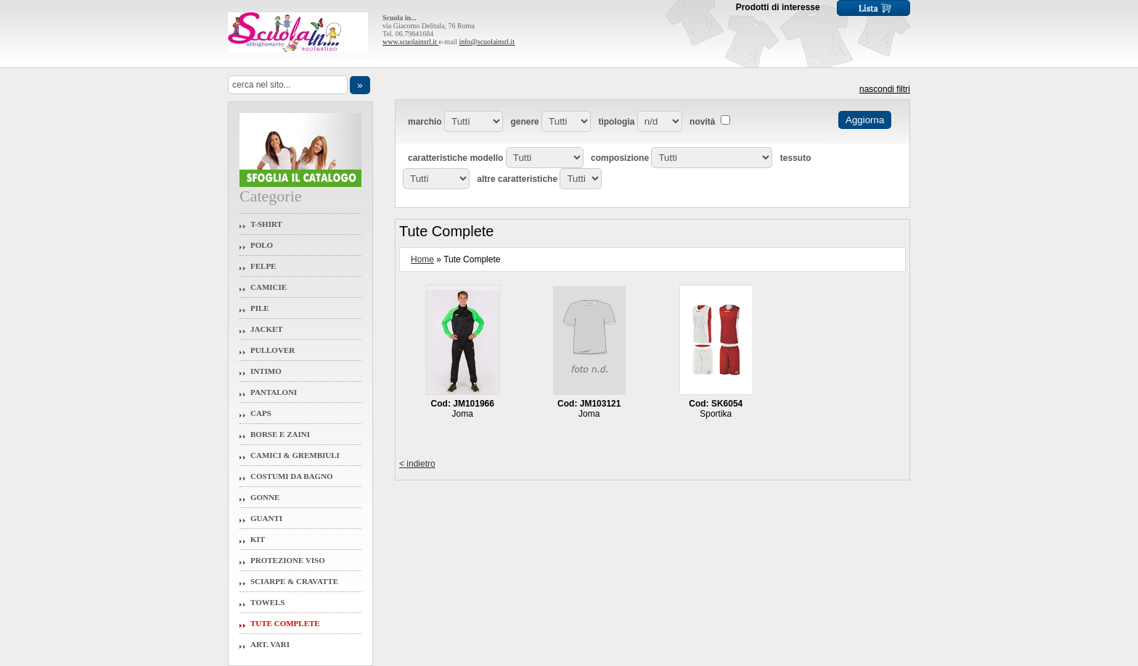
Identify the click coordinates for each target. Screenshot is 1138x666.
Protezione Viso (287, 560)
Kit (257, 539)
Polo (261, 245)
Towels (267, 602)
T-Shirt (266, 224)
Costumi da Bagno (291, 476)
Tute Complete (285, 623)
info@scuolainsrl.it (487, 42)
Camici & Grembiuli (295, 455)
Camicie (268, 287)
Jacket (266, 329)
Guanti (266, 518)
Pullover (272, 350)
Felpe (263, 266)
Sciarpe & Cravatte (294, 581)
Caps (260, 413)
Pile (259, 308)
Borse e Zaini (280, 434)
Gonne (264, 497)
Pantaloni (273, 392)
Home (422, 259)
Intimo (266, 371)
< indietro (417, 464)
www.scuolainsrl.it (410, 42)
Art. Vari (270, 644)
